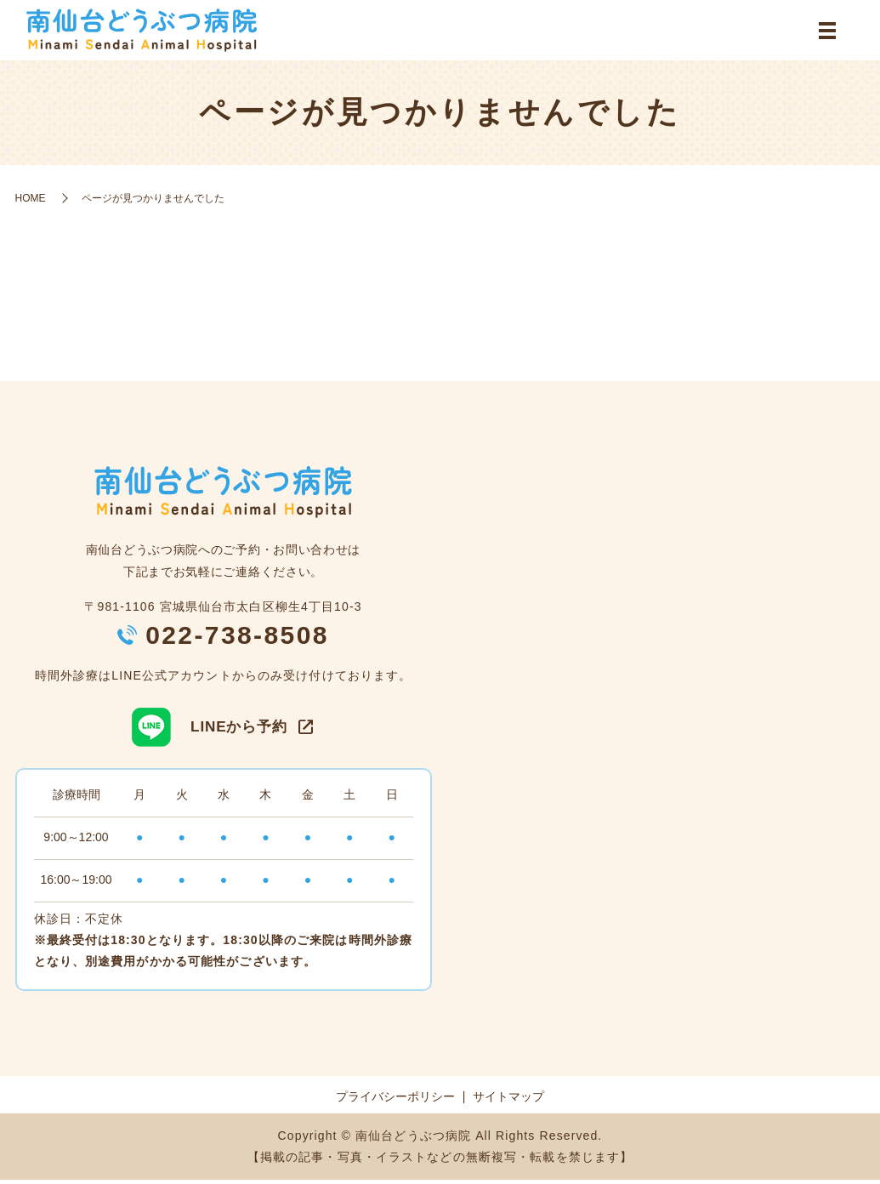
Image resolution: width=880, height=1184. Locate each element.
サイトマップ (508, 1101)
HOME (30, 202)
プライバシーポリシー (395, 1101)
